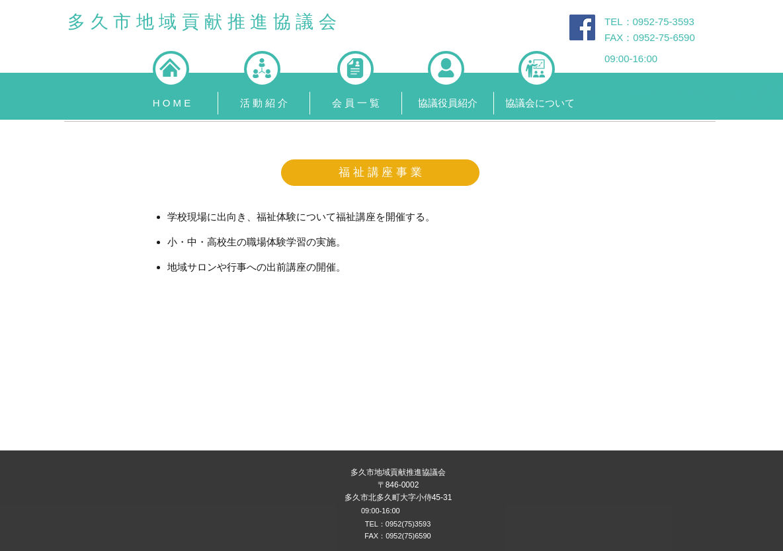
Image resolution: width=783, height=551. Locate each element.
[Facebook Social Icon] (582, 27)
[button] (263, 103)
